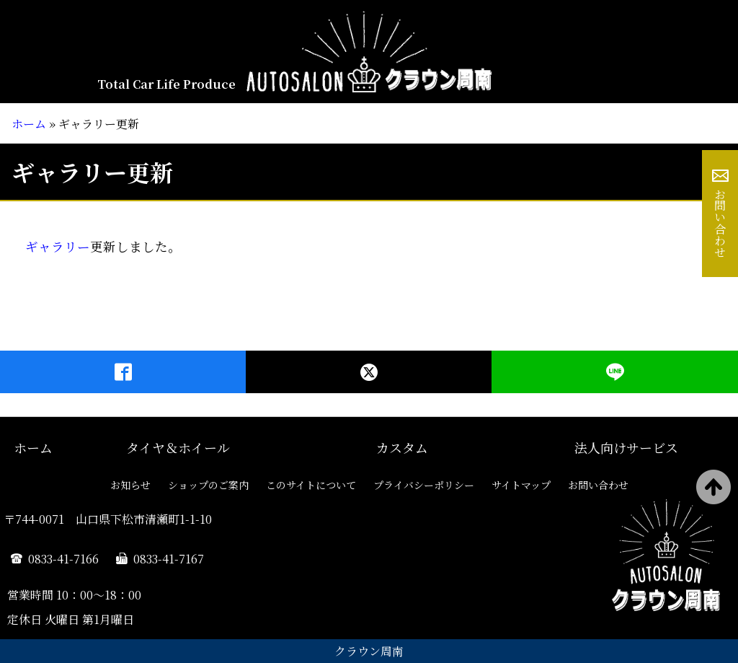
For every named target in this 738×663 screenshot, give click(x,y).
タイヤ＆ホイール (178, 447)
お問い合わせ (720, 223)
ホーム (29, 123)
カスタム (402, 447)
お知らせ (130, 485)
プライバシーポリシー (423, 485)
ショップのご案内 (208, 485)
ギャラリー (57, 246)
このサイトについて (311, 485)
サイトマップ (521, 485)
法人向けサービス (626, 447)
